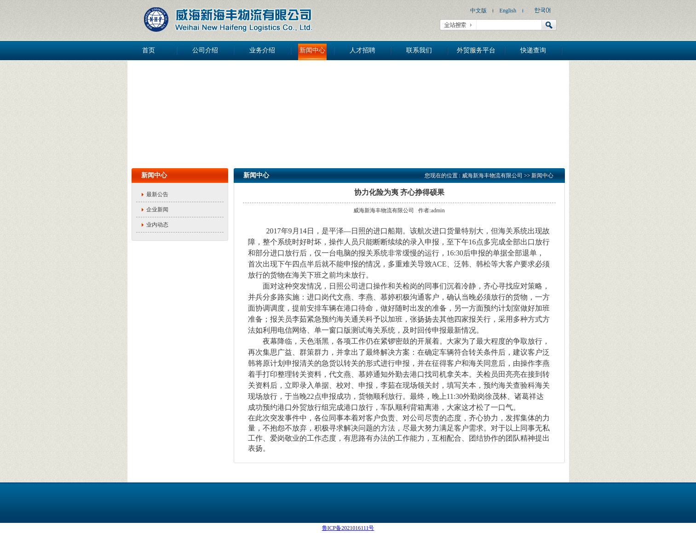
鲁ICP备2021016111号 (348, 528)
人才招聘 (362, 50)
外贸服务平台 (476, 50)
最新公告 (157, 194)
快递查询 (533, 50)
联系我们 (419, 50)
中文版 (478, 10)
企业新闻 (157, 209)
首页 (148, 50)
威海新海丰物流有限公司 (492, 175)
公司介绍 (205, 50)
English (508, 10)
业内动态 (157, 224)
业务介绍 (262, 50)
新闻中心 (312, 50)
